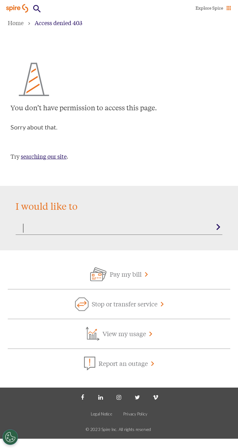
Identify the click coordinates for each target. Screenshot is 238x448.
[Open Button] (37, 8)
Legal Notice (101, 413)
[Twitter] (137, 397)
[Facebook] (82, 397)
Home (16, 23)
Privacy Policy (135, 413)
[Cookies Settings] (10, 437)
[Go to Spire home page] (17, 8)
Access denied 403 (58, 23)
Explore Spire (209, 8)
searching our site (44, 156)
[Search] (119, 227)
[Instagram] (119, 397)
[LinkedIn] (100, 397)
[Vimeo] (155, 397)
